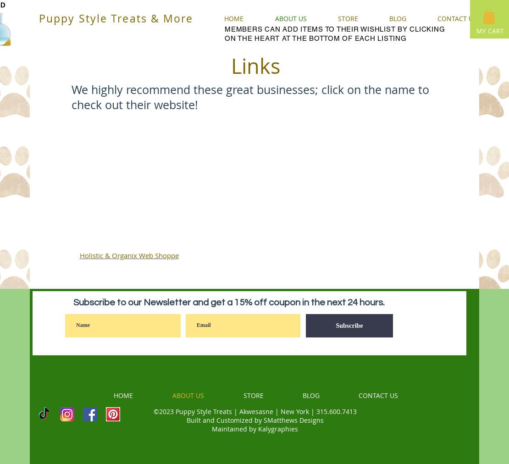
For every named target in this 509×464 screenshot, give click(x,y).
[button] (489, 16)
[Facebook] (90, 414)
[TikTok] (44, 414)
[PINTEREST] (113, 414)
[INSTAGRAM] (67, 414)
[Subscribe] (349, 325)
